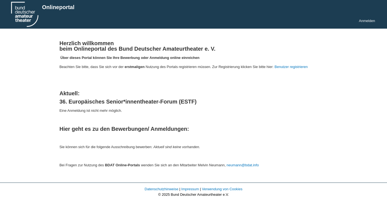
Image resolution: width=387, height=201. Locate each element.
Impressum (190, 189)
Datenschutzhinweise (161, 189)
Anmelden (367, 21)
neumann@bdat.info (242, 165)
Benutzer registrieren (291, 67)
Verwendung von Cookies (222, 189)
